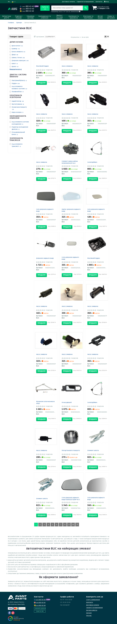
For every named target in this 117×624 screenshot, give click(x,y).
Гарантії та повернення (94, 608)
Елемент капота (93, 450)
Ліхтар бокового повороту (71, 450)
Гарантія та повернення (85, 2)
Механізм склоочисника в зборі (45, 402)
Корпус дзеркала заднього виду (71, 210)
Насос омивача (67, 66)
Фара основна (17, 112)
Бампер (16, 49)
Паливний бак (18, 92)
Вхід (106, 2)
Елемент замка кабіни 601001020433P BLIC (70, 162)
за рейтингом (50, 37)
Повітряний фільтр (19, 80)
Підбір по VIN (45, 8)
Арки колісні (17, 46)
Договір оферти (91, 610)
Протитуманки (18, 104)
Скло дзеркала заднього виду (44, 210)
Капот (15, 63)
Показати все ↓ (16, 69)
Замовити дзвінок (40, 608)
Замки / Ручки (18, 57)
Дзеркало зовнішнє (20, 60)
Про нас (89, 615)
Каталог (89, 613)
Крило (15, 66)
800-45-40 (27, 6)
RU (9, 2)
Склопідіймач (92, 162)
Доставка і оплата (68, 2)
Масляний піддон (42, 66)
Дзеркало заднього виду (45, 258)
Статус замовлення (93, 600)
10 (73, 524)
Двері (15, 55)
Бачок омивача (18, 52)
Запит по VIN (39, 611)
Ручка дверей (67, 402)
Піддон (16, 83)
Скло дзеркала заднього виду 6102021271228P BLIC (71, 498)
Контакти (99, 2)
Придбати (41, 83)
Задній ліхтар (18, 101)
